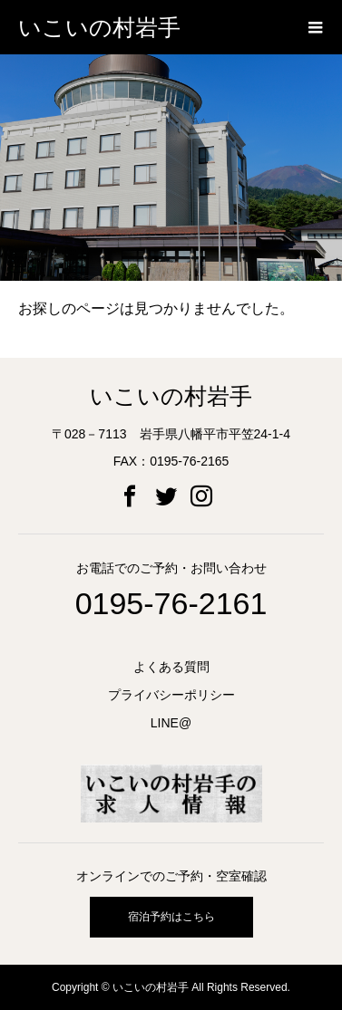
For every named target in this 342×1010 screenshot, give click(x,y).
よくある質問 (171, 666)
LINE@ (171, 723)
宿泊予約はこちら (171, 916)
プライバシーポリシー (171, 695)
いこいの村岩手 (99, 27)
